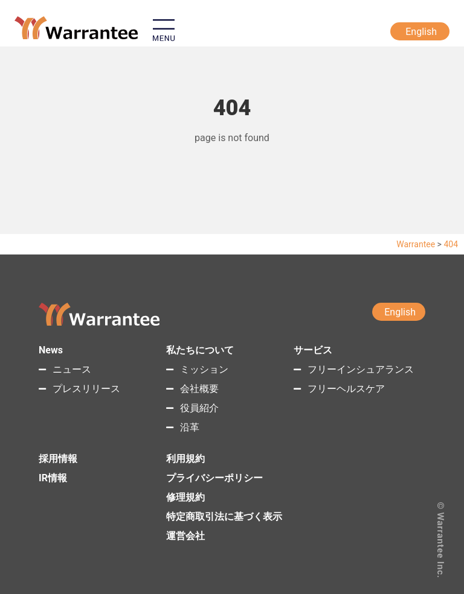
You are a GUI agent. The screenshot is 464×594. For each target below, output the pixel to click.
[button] (225, 32)
